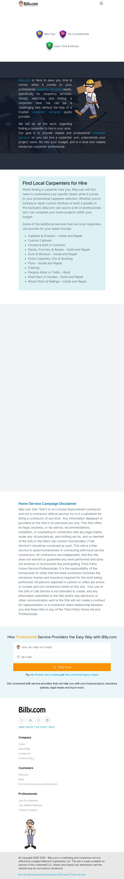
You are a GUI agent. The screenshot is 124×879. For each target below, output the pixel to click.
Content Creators (28, 810)
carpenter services (49, 89)
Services (23, 774)
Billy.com (25, 80)
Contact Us (25, 753)
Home (22, 744)
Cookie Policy (26, 758)
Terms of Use (77, 874)
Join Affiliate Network (30, 805)
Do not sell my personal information (38, 784)
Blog (21, 779)
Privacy (64, 874)
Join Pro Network (28, 800)
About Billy (24, 748)
